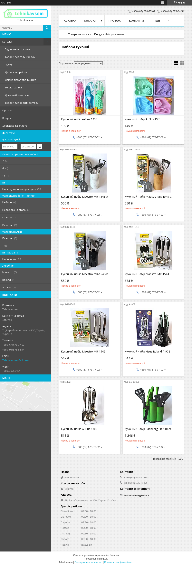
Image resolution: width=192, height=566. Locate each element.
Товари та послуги (79, 34)
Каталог (7, 41)
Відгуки (6, 118)
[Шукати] (47, 28)
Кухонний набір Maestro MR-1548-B (84, 274)
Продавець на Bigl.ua (96, 558)
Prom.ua (114, 555)
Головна (69, 20)
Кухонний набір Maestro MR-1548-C (148, 196)
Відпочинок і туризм (17, 49)
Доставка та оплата (14, 125)
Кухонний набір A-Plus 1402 (79, 429)
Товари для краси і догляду (21, 102)
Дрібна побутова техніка (20, 80)
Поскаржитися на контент (88, 562)
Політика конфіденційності (118, 562)
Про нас (7, 110)
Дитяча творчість (16, 72)
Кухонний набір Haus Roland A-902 (147, 351)
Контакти (136, 20)
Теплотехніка (13, 87)
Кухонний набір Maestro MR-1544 (147, 274)
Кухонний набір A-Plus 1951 (143, 119)
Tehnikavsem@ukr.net (15, 360)
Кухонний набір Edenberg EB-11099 (148, 429)
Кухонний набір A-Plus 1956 (79, 119)
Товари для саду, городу (20, 57)
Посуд (8, 64)
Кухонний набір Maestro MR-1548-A (84, 196)
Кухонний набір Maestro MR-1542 (83, 351)
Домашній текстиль (17, 95)
